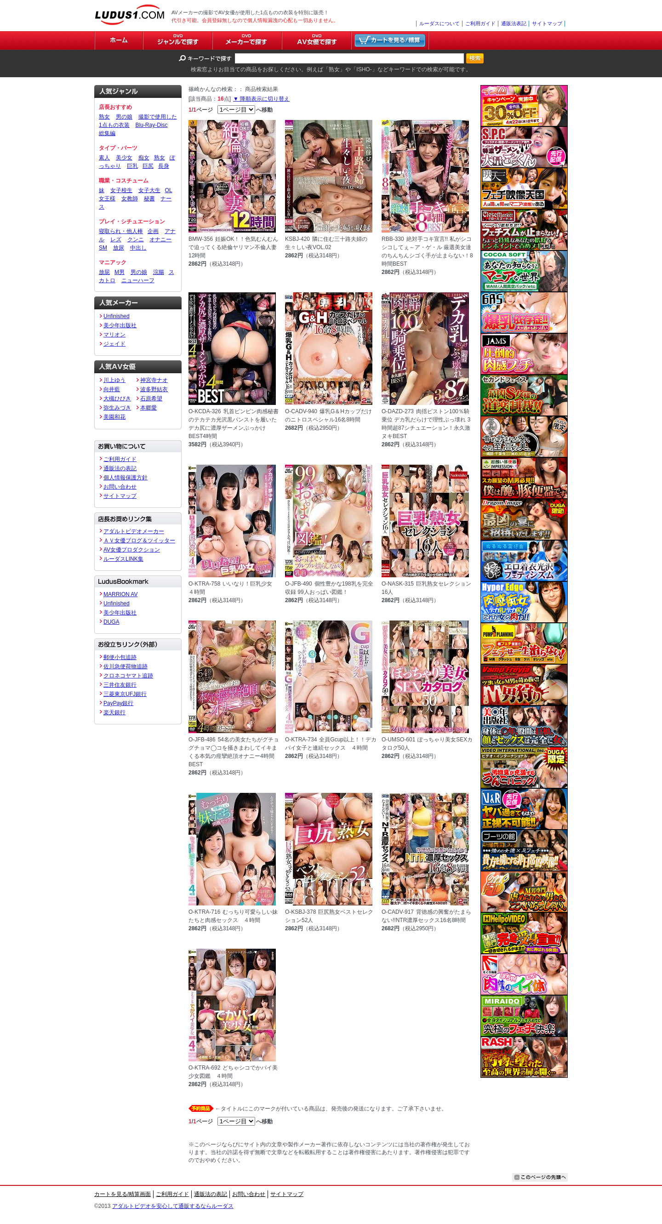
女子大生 (149, 190)
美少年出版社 (120, 325)
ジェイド (114, 344)
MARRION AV (120, 594)
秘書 (149, 198)
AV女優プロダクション (131, 550)
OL (168, 190)
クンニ (135, 239)
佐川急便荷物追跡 (125, 666)
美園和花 (114, 417)
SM (103, 248)
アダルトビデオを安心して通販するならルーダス (173, 1206)
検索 (475, 58)
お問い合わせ (120, 487)
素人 (104, 157)
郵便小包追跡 (120, 657)
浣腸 (158, 272)
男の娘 (124, 117)
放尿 (118, 248)
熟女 (104, 117)
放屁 (104, 272)
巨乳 (132, 166)
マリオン (114, 334)
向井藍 (111, 389)
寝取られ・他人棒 (121, 231)
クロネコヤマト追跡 (128, 675)
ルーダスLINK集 (123, 559)
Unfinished (116, 316)
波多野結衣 (154, 389)
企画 (153, 231)
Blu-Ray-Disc (151, 125)
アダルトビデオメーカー (133, 531)
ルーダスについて (439, 23)
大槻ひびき (117, 398)
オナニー (160, 239)
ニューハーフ (137, 280)
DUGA (111, 622)
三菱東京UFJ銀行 (125, 694)
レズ (115, 239)
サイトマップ (547, 23)
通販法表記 (513, 23)
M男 (119, 272)
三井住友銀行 (120, 685)
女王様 (107, 198)
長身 (163, 166)
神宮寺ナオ (154, 380)
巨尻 (148, 166)
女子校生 (121, 190)
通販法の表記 (120, 468)
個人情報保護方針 (125, 477)
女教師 (129, 198)
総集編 (107, 133)
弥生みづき (117, 407)
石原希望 (151, 398)
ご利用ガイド (480, 23)
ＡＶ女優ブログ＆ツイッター (139, 540)
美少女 (124, 157)
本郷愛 (148, 407)
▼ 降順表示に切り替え (261, 99)
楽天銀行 (114, 712)
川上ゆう (114, 380)
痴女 (143, 157)
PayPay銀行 (118, 703)
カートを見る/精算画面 (122, 1194)
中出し (138, 248)
